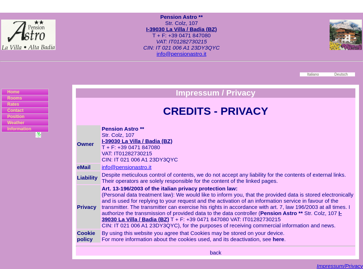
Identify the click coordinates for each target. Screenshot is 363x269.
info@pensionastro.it (182, 54)
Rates (13, 104)
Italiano (313, 74)
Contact (15, 110)
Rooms (14, 98)
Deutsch (341, 74)
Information (19, 128)
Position (15, 116)
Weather (15, 122)
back (215, 252)
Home (13, 91)
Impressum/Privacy (340, 266)
